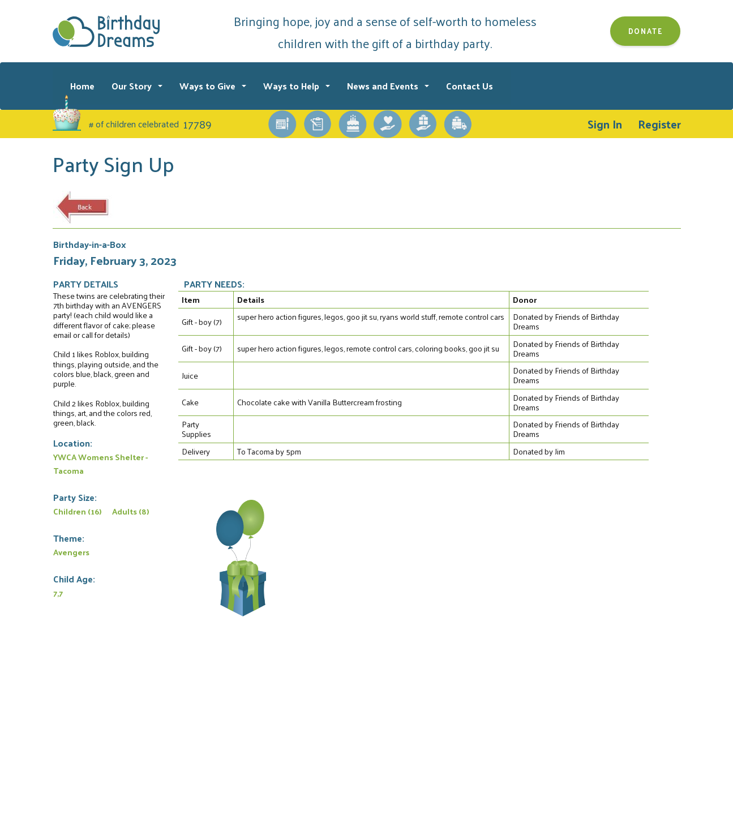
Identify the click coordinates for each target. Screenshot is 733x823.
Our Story (133, 86)
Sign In (605, 124)
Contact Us (469, 86)
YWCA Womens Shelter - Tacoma (100, 463)
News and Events (384, 86)
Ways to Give (208, 86)
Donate (645, 30)
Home (82, 86)
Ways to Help (292, 86)
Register (659, 124)
